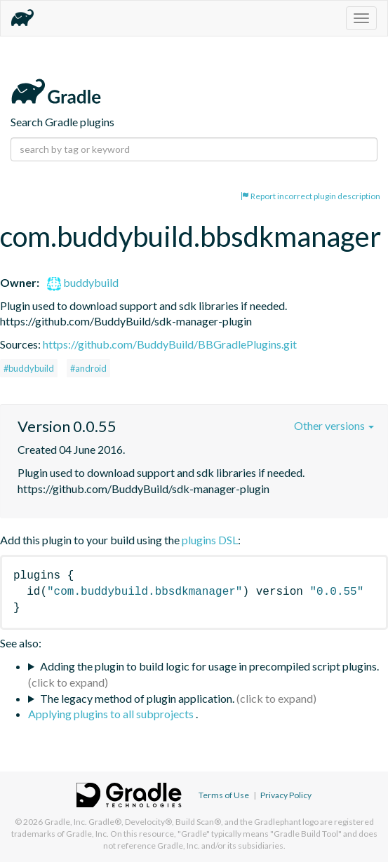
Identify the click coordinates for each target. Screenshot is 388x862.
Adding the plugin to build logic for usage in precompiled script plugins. (209, 666)
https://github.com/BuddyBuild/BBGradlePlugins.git (170, 344)
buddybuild (83, 282)
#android (88, 368)
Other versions (334, 425)
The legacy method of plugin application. (137, 698)
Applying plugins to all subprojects (112, 713)
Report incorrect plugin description (310, 196)
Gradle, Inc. (65, 821)
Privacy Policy (286, 795)
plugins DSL (210, 539)
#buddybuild (29, 368)
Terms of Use (224, 795)
